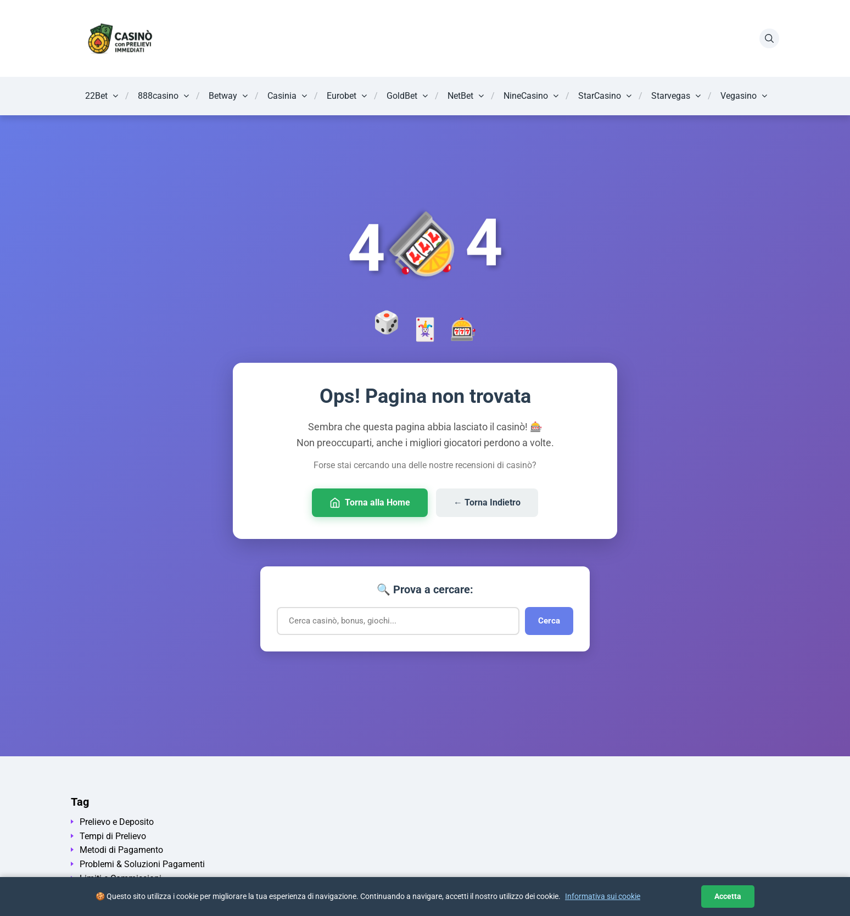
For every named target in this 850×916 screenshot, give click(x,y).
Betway (223, 96)
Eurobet (341, 96)
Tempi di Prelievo (113, 836)
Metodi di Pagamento (121, 850)
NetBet (460, 96)
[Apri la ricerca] (769, 38)
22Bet (96, 96)
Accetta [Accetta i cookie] (727, 896)
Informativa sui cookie (602, 896)
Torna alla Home (369, 502)
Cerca (549, 621)
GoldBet (402, 96)
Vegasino (738, 96)
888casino (158, 96)
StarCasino (599, 96)
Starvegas (670, 96)
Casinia (282, 96)
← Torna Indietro (487, 502)
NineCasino (526, 96)
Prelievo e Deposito (117, 822)
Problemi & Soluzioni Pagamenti (142, 864)
